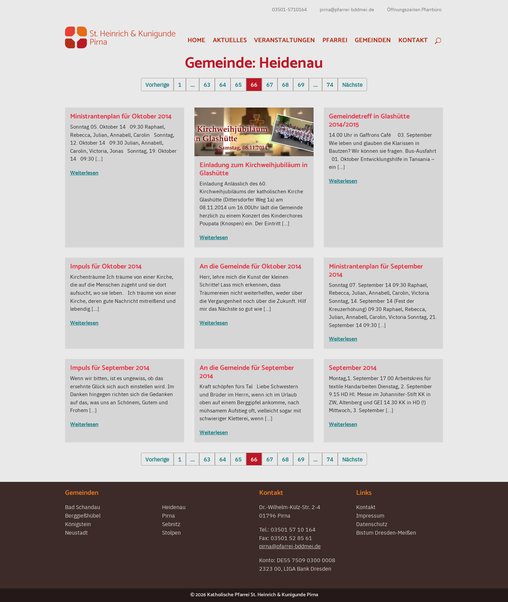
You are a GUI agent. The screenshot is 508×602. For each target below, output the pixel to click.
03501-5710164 (289, 9)
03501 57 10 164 (293, 529)
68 (285, 84)
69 (301, 84)
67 (269, 84)
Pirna (168, 515)
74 (330, 84)
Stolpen (171, 532)
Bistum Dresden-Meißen (386, 532)
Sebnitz (171, 523)
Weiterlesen (84, 173)
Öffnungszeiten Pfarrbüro (414, 9)
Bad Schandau (82, 506)
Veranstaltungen (284, 40)
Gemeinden (373, 40)
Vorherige (157, 84)
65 (238, 84)
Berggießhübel (82, 515)
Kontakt (413, 40)
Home (196, 40)
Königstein (78, 523)
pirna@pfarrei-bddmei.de (347, 9)
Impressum (370, 515)
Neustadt (76, 532)
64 (222, 84)
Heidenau (174, 506)
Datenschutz (371, 523)
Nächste (352, 84)
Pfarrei (335, 40)
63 (207, 84)
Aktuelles (230, 40)
